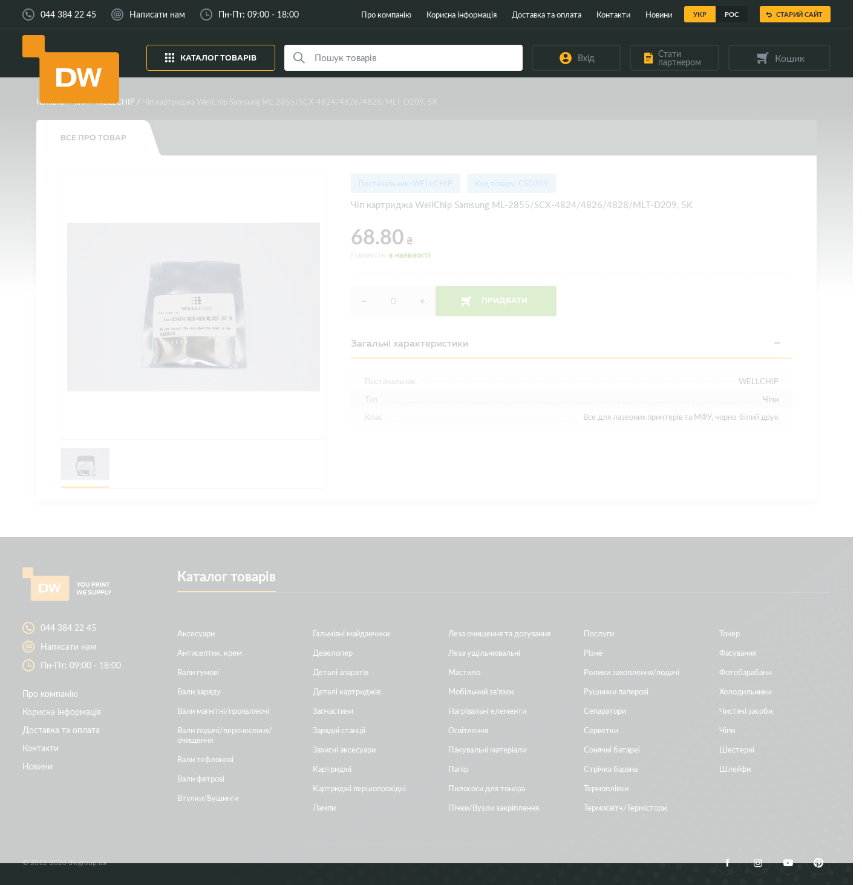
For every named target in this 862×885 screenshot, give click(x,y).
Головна (50, 101)
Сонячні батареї (612, 749)
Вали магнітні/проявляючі (223, 710)
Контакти (613, 14)
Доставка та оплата (546, 14)
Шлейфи (735, 768)
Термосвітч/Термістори (625, 807)
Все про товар (93, 137)
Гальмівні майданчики (351, 633)
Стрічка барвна (611, 768)
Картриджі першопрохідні (359, 788)
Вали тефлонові (205, 759)
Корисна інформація (461, 14)
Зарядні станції (339, 730)
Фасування (737, 652)
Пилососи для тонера (486, 788)
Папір (458, 768)
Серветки (601, 730)
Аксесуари (196, 633)
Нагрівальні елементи (487, 710)
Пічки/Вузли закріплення (493, 807)
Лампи (324, 807)
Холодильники (745, 691)
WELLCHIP (115, 101)
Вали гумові (198, 672)
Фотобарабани (745, 672)
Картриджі (332, 768)
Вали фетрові (200, 778)
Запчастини (333, 710)
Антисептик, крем (209, 652)
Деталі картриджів (346, 691)
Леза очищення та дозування (499, 633)
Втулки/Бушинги (207, 797)
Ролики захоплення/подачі (631, 672)
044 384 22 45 (68, 14)
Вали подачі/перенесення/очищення (224, 735)
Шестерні (736, 749)
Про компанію (386, 14)
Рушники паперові (616, 691)
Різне (593, 652)
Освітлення (468, 730)
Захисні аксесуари (344, 749)
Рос (732, 14)
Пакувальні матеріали (487, 749)
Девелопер (333, 652)
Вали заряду (199, 691)
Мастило (464, 672)
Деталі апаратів (340, 672)
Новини (658, 14)
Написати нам (157, 14)
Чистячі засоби (745, 710)
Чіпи (79, 101)
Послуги (599, 633)
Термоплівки (606, 788)
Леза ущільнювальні (484, 652)
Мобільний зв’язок (481, 691)
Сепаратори (605, 710)
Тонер (729, 633)
